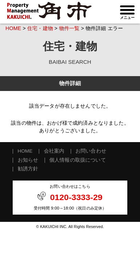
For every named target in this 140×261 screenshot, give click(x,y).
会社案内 (54, 151)
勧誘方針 (28, 168)
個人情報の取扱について (77, 160)
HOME (13, 28)
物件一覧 (69, 28)
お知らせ (28, 160)
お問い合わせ (90, 151)
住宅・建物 (40, 28)
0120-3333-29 (76, 197)
